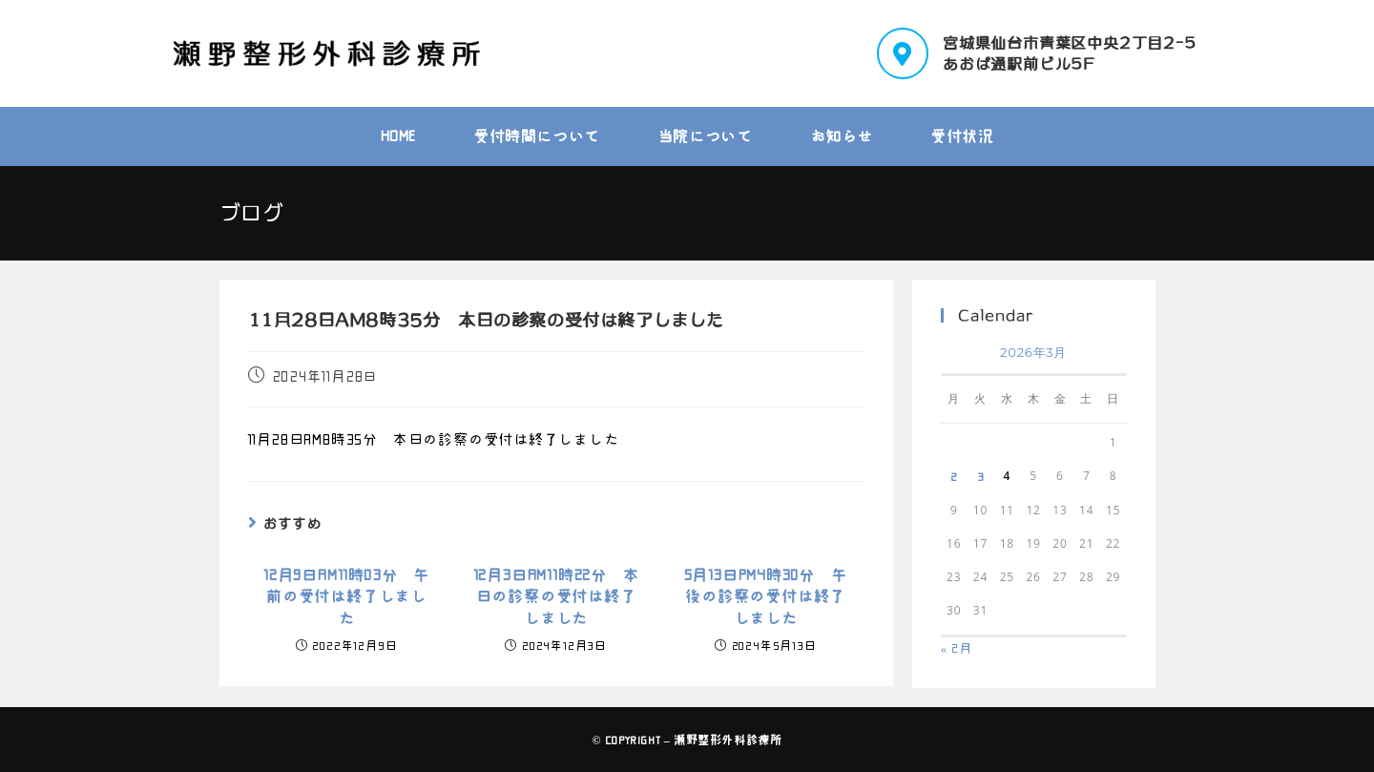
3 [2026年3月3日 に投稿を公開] (981, 476)
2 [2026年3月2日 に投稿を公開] (954, 476)
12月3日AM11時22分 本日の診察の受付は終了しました (556, 597)
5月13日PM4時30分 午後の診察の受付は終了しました (765, 597)
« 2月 (956, 648)
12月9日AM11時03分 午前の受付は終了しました (346, 597)
